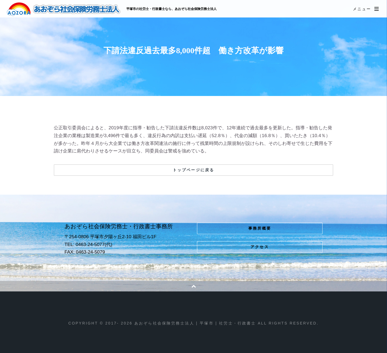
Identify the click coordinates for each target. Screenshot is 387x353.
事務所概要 (259, 228)
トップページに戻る (193, 170)
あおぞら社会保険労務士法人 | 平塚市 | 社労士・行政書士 (64, 9)
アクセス (259, 247)
